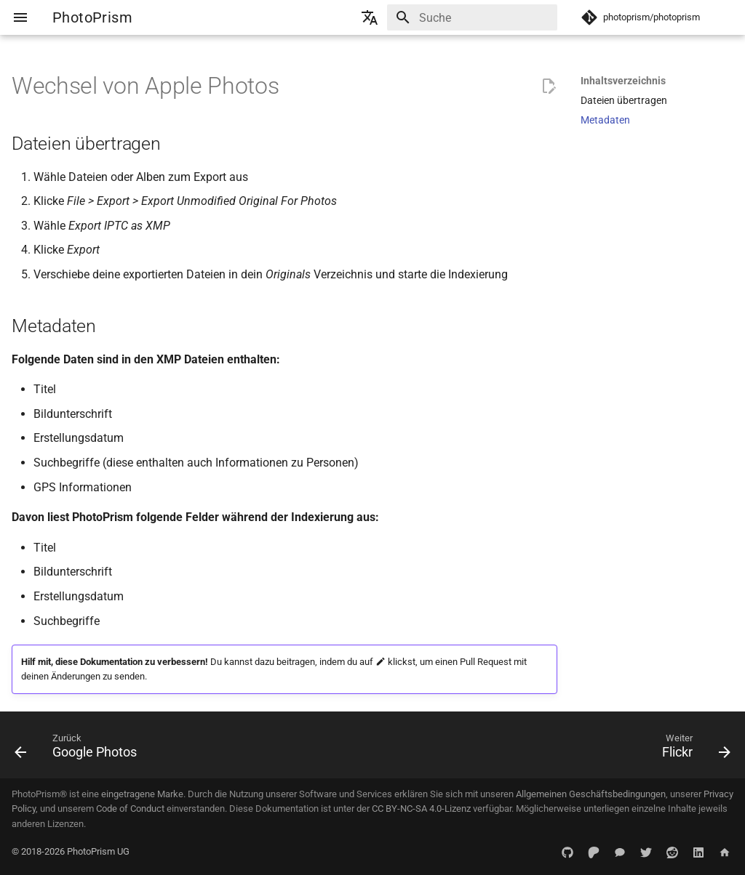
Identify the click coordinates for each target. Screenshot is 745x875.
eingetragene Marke (142, 794)
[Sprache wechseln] (369, 17)
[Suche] (472, 17)
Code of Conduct (130, 808)
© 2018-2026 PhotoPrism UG (71, 851)
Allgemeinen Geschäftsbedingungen (591, 794)
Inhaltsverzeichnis (623, 80)
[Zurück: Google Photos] (79, 749)
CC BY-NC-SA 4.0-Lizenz (421, 808)
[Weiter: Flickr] (692, 749)
